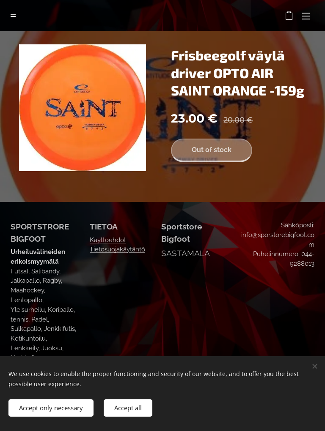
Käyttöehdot (108, 240)
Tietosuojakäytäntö (117, 249)
